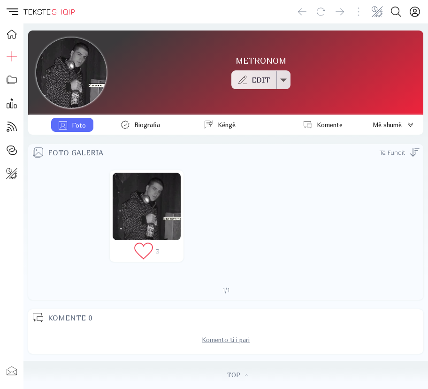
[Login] (414, 11)
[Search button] (396, 11)
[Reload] (321, 11)
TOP (237, 375)
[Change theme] (377, 11)
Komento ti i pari (226, 339)
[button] (11, 11)
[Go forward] (339, 11)
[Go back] (302, 11)
